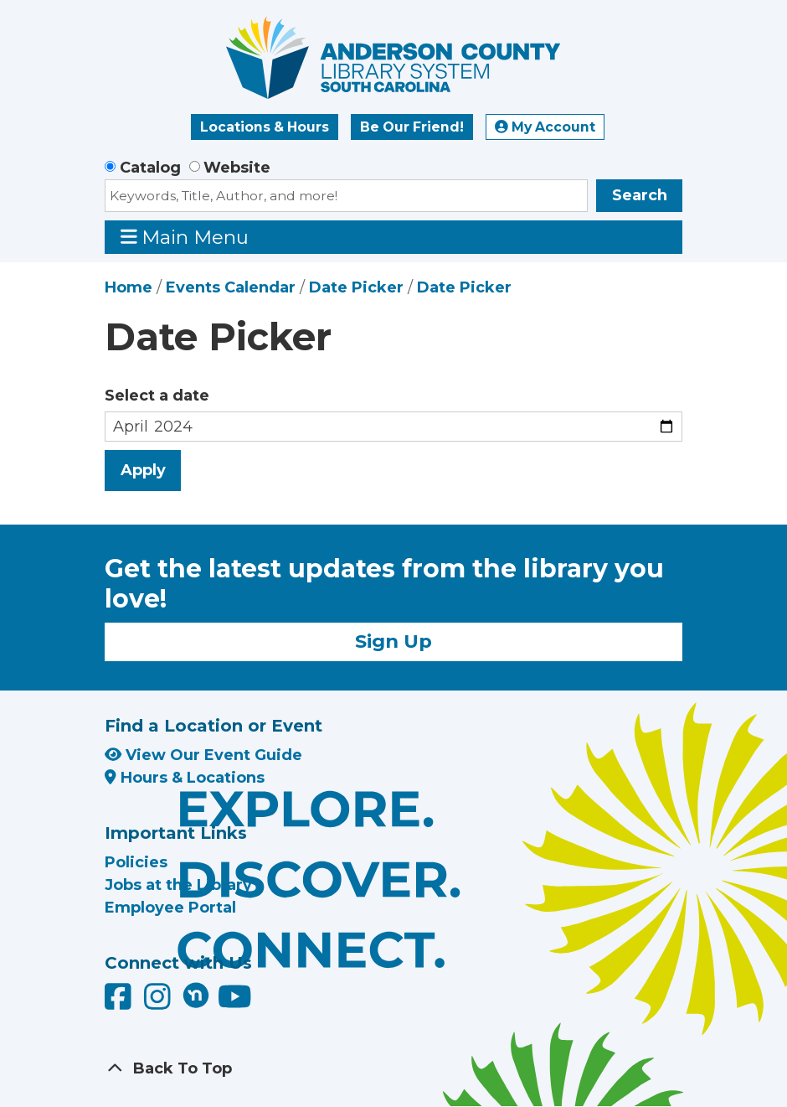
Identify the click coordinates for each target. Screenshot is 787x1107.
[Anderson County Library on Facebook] (120, 1003)
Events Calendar (231, 287)
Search (639, 195)
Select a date (157, 395)
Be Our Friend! (412, 127)
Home (128, 287)
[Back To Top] (393, 1069)
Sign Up (393, 641)
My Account (545, 127)
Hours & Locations (185, 777)
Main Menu (185, 237)
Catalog (150, 167)
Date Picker (356, 287)
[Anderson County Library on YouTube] (235, 1003)
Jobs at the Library (178, 885)
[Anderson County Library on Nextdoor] (196, 994)
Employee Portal (170, 907)
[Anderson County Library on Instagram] (159, 1003)
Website (236, 167)
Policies (136, 862)
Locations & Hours (264, 127)
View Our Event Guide (203, 755)
